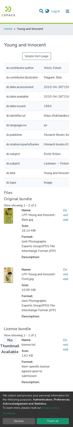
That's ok (52, 421)
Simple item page (36, 56)
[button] (47, 11)
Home (8, 29)
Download (65, 215)
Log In (56, 11)
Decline (19, 421)
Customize (9, 413)
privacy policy (50, 408)
